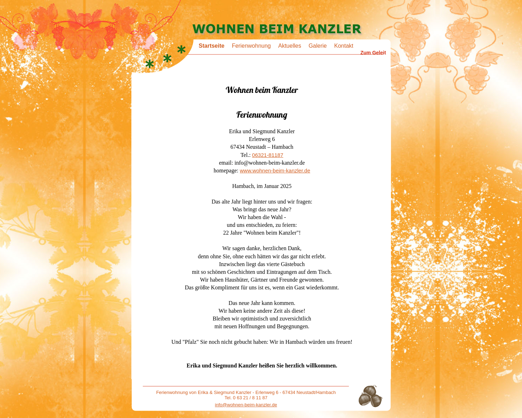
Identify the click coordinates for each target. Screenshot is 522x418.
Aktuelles (289, 46)
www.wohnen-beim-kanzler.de (275, 170)
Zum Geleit (373, 52)
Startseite (212, 46)
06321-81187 (267, 155)
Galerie (318, 46)
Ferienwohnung (251, 46)
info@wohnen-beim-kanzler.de (246, 404)
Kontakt (343, 46)
